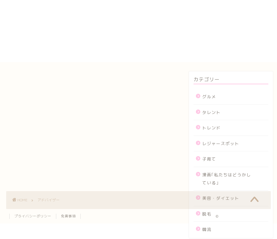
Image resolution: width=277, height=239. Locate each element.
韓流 (206, 229)
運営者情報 (183, 58)
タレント (211, 112)
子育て (209, 159)
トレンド (211, 128)
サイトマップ (186, 30)
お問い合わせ (186, 16)
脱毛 (206, 214)
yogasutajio (185, 9)
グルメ (209, 96)
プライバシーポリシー (196, 37)
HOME (177, 3)
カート (178, 23)
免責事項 (68, 216)
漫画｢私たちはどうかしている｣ (226, 179)
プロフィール (186, 44)
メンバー (180, 51)
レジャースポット (220, 143)
